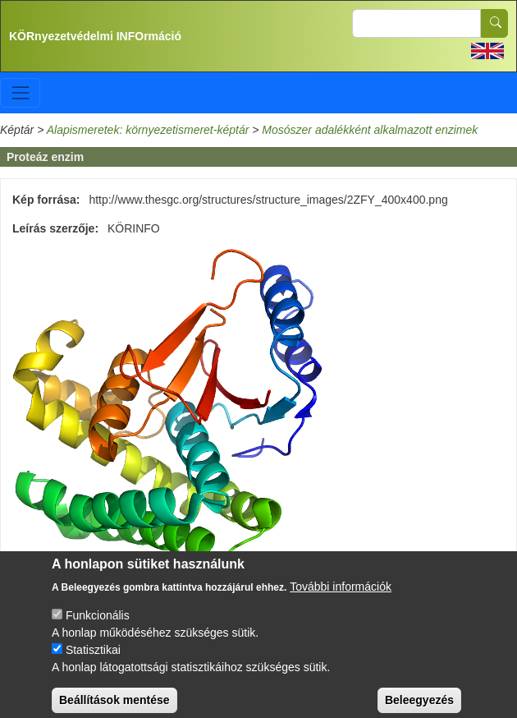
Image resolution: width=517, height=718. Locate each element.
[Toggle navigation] (20, 92)
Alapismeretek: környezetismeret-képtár (148, 129)
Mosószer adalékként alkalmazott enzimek (370, 129)
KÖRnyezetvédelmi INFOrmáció (95, 36)
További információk (340, 594)
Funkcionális (98, 622)
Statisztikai (93, 657)
